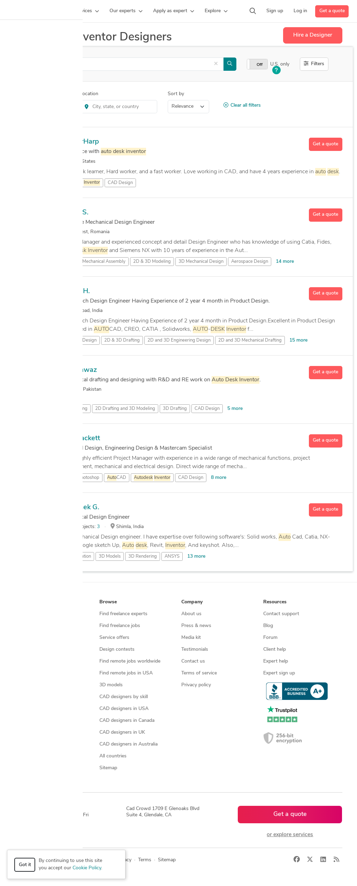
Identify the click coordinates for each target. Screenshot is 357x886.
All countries (113, 756)
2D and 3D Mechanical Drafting (250, 340)
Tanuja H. (75, 291)
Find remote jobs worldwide (129, 661)
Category (25, 94)
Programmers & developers (47, 673)
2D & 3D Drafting (122, 340)
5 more (235, 408)
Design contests (35, 637)
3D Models (110, 556)
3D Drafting (175, 408)
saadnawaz (78, 370)
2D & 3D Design (80, 340)
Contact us (193, 661)
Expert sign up (279, 673)
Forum (270, 637)
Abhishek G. (79, 507)
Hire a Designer (312, 35)
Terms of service (199, 673)
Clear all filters (242, 105)
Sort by (176, 94)
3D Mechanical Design (200, 261)
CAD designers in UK (122, 732)
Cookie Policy (87, 868)
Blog (268, 625)
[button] (86, 11)
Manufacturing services (43, 685)
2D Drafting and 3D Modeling (125, 408)
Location (88, 94)
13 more (196, 556)
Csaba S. (74, 212)
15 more (298, 340)
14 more (285, 261)
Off (260, 65)
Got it (25, 865)
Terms (144, 860)
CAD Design (120, 183)
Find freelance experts (123, 614)
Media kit (191, 637)
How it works (33, 614)
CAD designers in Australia (128, 744)
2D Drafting (75, 408)
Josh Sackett (80, 438)
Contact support (281, 614)
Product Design (45, 106)
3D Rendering (142, 556)
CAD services (32, 649)
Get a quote (332, 11)
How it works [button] (33, 602)
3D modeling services (41, 661)
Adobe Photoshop (81, 477)
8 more (218, 477)
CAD (116, 478)
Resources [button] (275, 602)
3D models (111, 685)
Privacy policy (196, 685)
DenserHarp (79, 141)
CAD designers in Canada (126, 720)
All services (30, 697)
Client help (274, 649)
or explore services (290, 835)
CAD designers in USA (124, 708)
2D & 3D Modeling (152, 261)
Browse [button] (108, 602)
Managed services (37, 625)
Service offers (114, 637)
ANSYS (172, 556)
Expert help (275, 661)
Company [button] (192, 602)
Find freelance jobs (119, 625)
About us (191, 614)
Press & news (196, 625)
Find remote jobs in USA (126, 673)
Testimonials (194, 649)
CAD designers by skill (123, 697)
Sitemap (108, 768)
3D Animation (77, 556)
